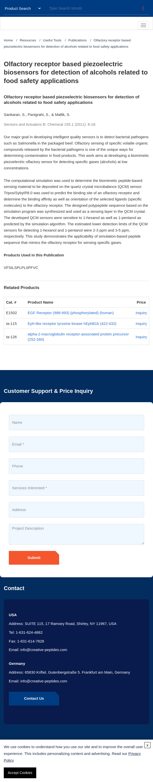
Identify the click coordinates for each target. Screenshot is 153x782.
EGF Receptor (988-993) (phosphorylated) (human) (71, 313)
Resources (28, 40)
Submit (34, 557)
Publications (77, 40)
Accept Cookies (20, 773)
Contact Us (34, 698)
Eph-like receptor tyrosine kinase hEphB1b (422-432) (72, 323)
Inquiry (141, 313)
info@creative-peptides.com (43, 650)
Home (8, 40)
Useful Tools (52, 40)
